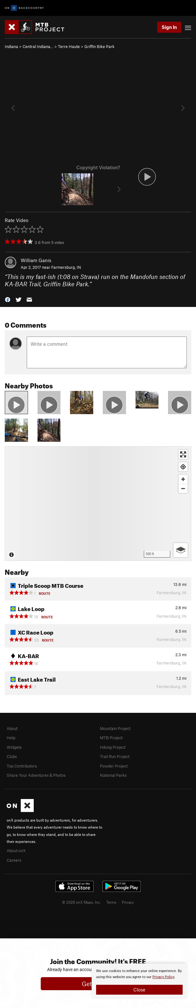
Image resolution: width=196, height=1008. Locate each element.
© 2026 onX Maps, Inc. (81, 902)
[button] (7, 298)
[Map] (98, 503)
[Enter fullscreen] (183, 454)
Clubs (12, 756)
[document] (139, 981)
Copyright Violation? (98, 167)
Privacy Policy (163, 977)
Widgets (14, 747)
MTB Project (111, 737)
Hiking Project (112, 747)
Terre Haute (69, 46)
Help (11, 737)
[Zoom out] (183, 488)
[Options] (180, 550)
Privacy (128, 902)
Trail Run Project (115, 756)
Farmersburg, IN (66, 267)
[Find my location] (183, 466)
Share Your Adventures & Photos (36, 775)
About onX (16, 850)
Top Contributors (22, 765)
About (12, 728)
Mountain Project (115, 728)
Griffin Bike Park (99, 46)
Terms (111, 902)
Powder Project (114, 765)
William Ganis (36, 260)
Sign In (169, 27)
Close (139, 989)
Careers (14, 860)
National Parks (113, 775)
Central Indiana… (38, 46)
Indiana (11, 46)
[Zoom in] (183, 479)
